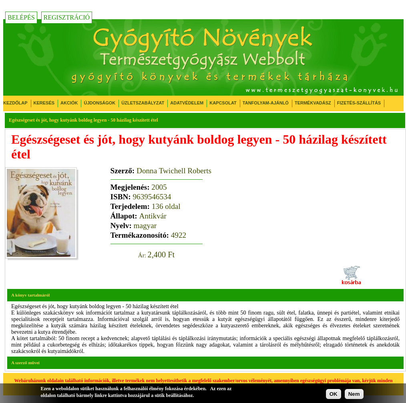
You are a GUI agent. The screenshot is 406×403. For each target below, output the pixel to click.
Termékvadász (313, 102)
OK (334, 394)
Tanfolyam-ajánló (266, 102)
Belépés (21, 17)
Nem (354, 394)
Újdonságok (99, 102)
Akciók (69, 102)
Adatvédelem (186, 102)
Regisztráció (67, 17)
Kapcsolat (223, 102)
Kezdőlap (15, 102)
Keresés (44, 102)
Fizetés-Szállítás (359, 102)
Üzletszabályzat (142, 102)
